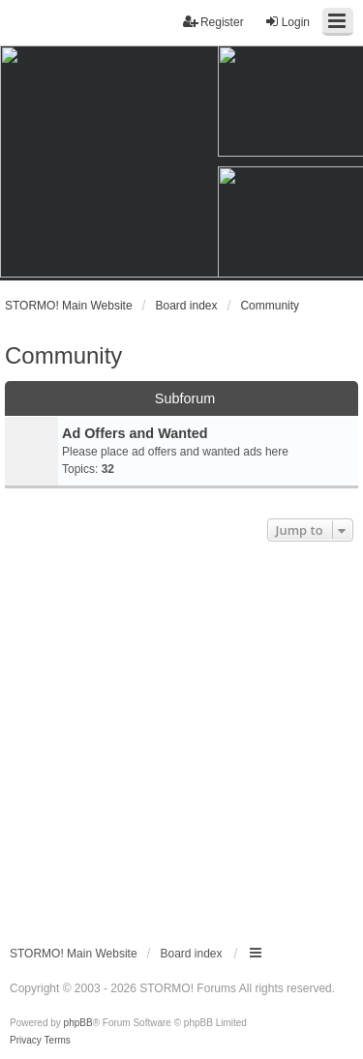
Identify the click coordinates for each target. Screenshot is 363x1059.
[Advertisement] (181, 737)
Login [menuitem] (287, 22)
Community (63, 355)
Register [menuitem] (213, 22)
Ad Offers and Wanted (135, 433)
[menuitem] (26, 1040)
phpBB (78, 1022)
